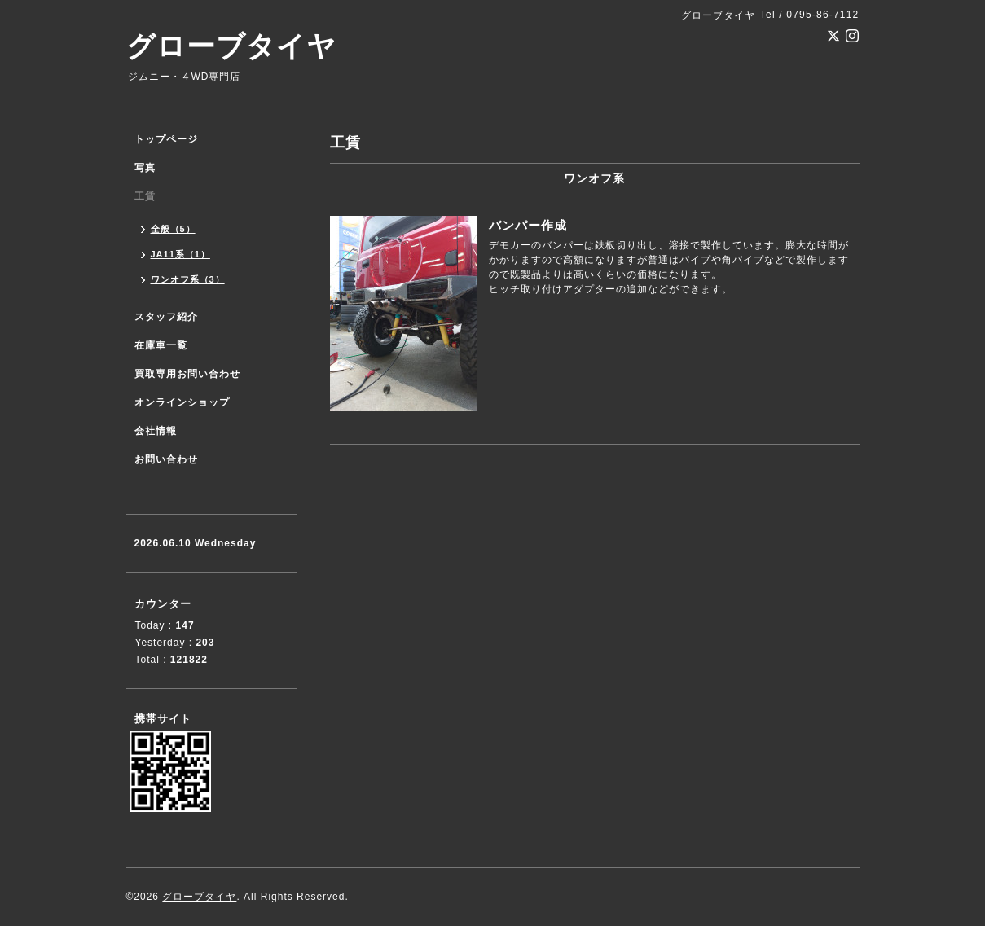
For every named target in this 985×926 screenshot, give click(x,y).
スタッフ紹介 (166, 317)
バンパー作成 (528, 225)
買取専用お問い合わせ (187, 374)
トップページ (166, 139)
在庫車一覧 (160, 345)
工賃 (145, 196)
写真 (145, 167)
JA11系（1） (180, 254)
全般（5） (173, 229)
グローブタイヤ (231, 46)
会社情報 (155, 431)
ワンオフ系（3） (188, 279)
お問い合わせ (166, 459)
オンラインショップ (182, 402)
